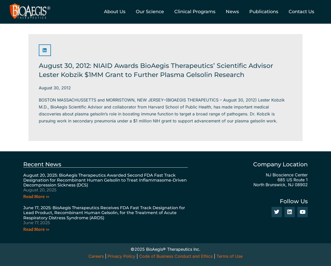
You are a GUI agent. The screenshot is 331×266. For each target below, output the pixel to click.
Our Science (150, 11)
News (232, 11)
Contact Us (301, 11)
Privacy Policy (121, 256)
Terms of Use (229, 256)
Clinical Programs (194, 11)
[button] (45, 50)
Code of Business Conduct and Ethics (176, 256)
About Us (114, 11)
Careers (96, 256)
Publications (263, 11)
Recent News (42, 164)
